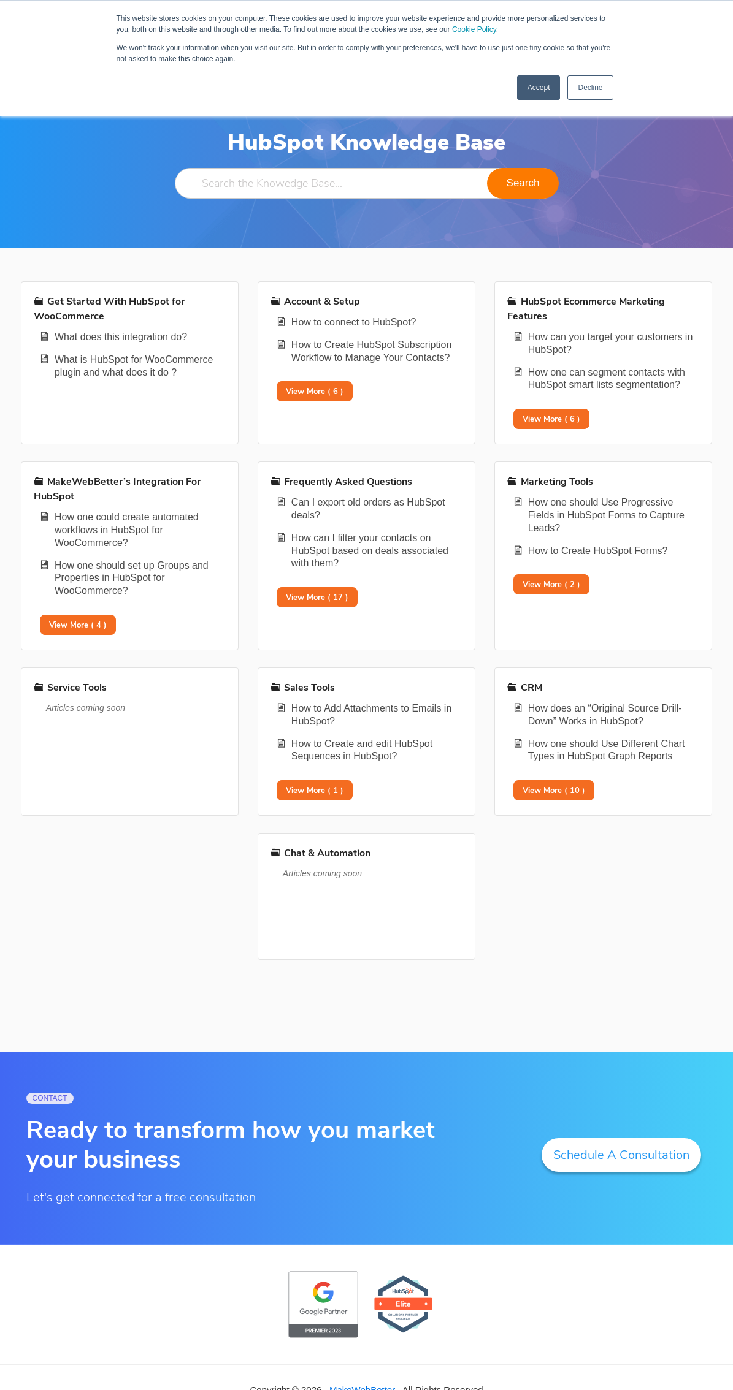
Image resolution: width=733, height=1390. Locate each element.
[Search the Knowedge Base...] (366, 183)
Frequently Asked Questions (348, 481)
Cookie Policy (474, 29)
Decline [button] (590, 87)
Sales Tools (309, 687)
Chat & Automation (327, 853)
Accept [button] (539, 87)
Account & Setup (322, 301)
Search (523, 183)
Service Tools (77, 687)
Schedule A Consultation (621, 1155)
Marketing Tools (557, 481)
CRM (531, 687)
